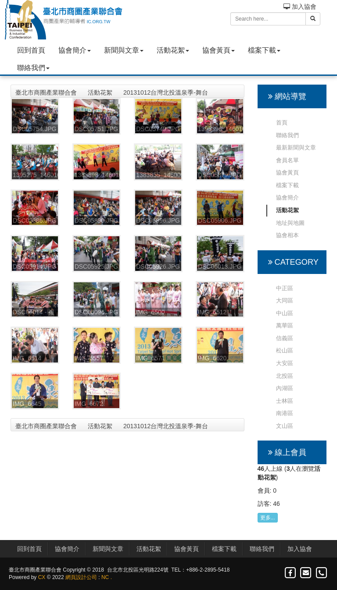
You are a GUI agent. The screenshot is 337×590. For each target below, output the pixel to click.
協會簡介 (74, 50)
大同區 (284, 300)
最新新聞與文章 (296, 147)
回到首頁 (31, 50)
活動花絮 (173, 50)
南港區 (284, 413)
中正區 (284, 288)
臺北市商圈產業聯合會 (46, 92)
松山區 (284, 350)
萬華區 (284, 325)
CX (42, 577)
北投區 (284, 376)
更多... (267, 518)
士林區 (284, 401)
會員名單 (287, 160)
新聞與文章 (123, 50)
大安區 (284, 363)
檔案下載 (264, 50)
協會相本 (287, 235)
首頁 (281, 122)
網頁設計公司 (81, 577)
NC (105, 577)
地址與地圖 (290, 223)
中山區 (284, 313)
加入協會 (299, 6)
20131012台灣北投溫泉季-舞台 (165, 92)
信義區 (284, 338)
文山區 (284, 426)
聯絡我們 (33, 67)
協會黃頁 (218, 50)
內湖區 (284, 388)
